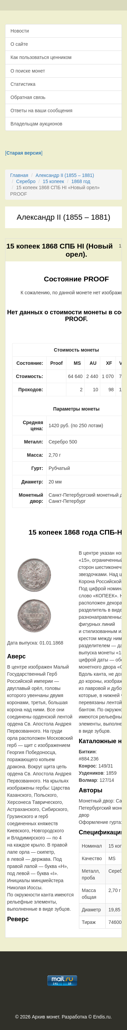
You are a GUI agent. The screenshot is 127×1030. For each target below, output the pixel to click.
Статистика (23, 84)
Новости (19, 31)
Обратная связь (27, 97)
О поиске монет (27, 71)
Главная (19, 175)
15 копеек (53, 181)
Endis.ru (101, 1016)
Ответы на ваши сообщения (41, 110)
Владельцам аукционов (36, 123)
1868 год (80, 181)
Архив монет (45, 1016)
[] (23, 153)
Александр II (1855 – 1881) (65, 175)
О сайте (19, 44)
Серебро (26, 181)
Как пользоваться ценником (40, 57)
